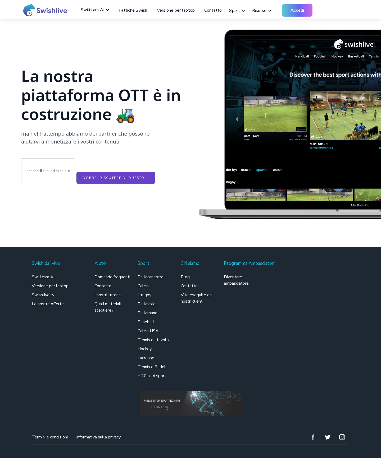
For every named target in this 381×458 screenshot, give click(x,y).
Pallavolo (147, 304)
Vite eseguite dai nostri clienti (196, 298)
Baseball (146, 322)
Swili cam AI (44, 277)
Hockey (145, 349)
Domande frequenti (112, 277)
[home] (43, 10)
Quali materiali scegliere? (107, 307)
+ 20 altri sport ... (154, 376)
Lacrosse (146, 358)
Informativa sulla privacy (98, 437)
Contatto (213, 10)
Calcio (143, 286)
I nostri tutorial (108, 295)
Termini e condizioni (50, 437)
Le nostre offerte (48, 304)
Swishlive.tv (43, 295)
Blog (185, 277)
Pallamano (147, 313)
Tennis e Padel (152, 367)
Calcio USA (148, 331)
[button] (96, 9)
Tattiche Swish (132, 10)
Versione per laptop (176, 10)
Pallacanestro (151, 277)
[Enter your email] (47, 171)
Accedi (297, 10)
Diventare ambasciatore (236, 280)
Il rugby (144, 295)
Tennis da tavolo (153, 340)
